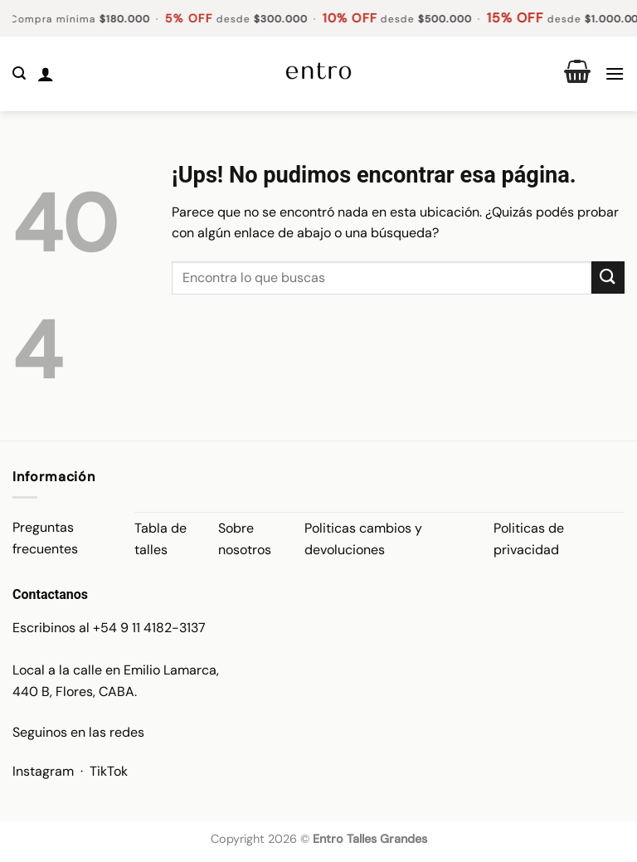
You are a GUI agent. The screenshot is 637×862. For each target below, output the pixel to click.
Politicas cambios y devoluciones (363, 538)
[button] (19, 73)
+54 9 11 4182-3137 (149, 627)
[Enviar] (608, 277)
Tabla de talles (160, 538)
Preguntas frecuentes (45, 538)
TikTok (109, 771)
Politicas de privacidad (529, 538)
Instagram (43, 771)
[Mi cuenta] (45, 74)
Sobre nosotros (244, 538)
